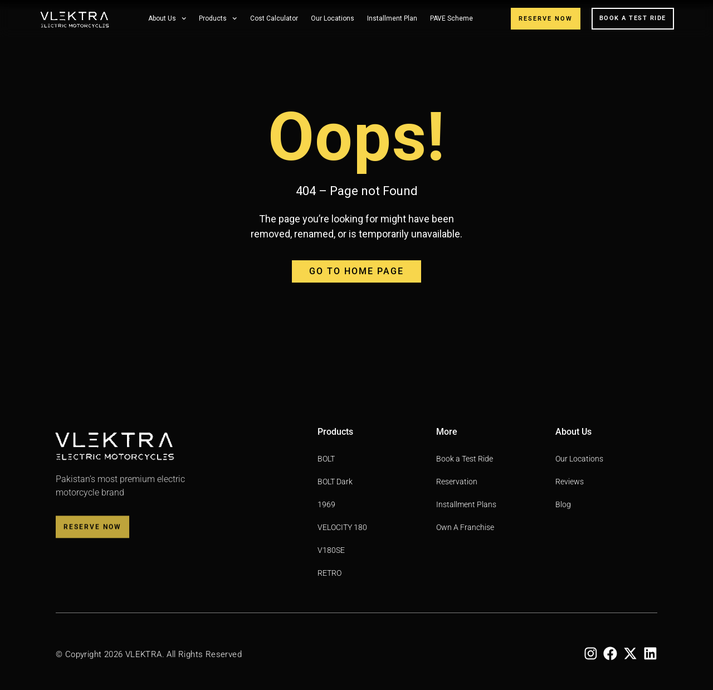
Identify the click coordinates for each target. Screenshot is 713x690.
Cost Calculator (274, 18)
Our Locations (332, 18)
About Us (167, 18)
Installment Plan (392, 18)
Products (218, 18)
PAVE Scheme (451, 18)
